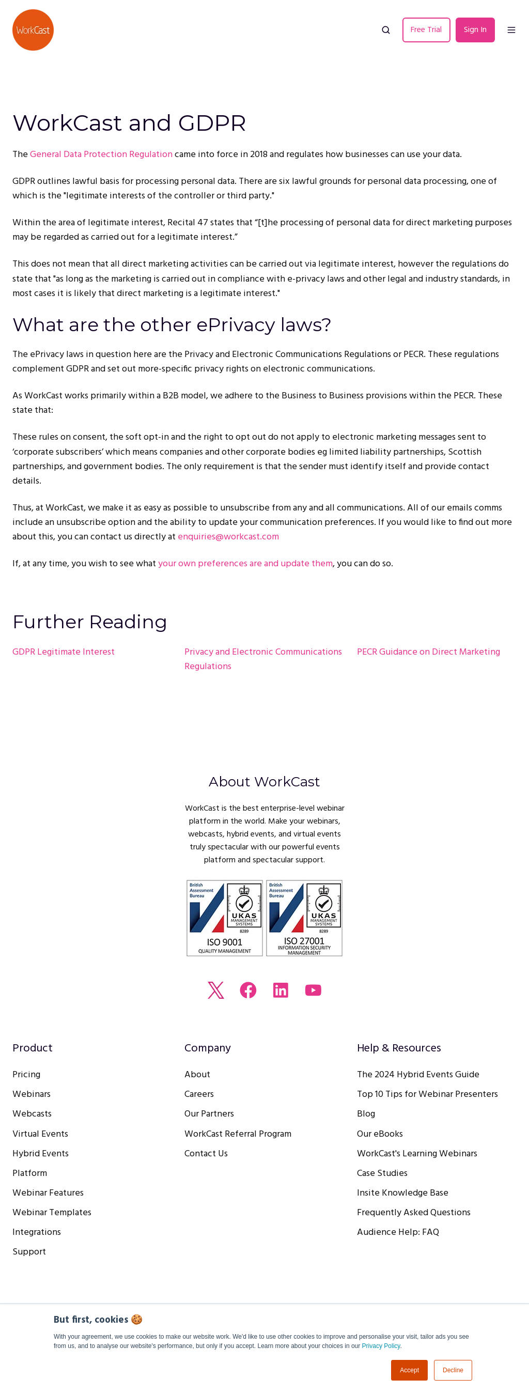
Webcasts (32, 1114)
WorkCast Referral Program (237, 1134)
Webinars (31, 1094)
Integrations (36, 1232)
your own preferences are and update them (245, 563)
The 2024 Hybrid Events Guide (418, 1074)
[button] (386, 30)
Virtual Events (40, 1134)
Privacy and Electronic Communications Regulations (263, 659)
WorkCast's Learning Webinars (417, 1154)
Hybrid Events (40, 1154)
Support (29, 1252)
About (197, 1074)
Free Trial (426, 30)
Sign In (475, 30)
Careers (199, 1094)
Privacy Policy (381, 1346)
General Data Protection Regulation (101, 154)
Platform (29, 1173)
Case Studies (382, 1173)
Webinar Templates (51, 1212)
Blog (366, 1114)
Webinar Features (48, 1193)
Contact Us (206, 1154)
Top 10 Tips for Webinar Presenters (427, 1094)
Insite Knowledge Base (402, 1193)
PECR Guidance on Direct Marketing (428, 652)
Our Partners (209, 1114)
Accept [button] (409, 1370)
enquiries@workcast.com (228, 537)
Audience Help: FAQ (398, 1232)
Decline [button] (453, 1370)
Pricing (26, 1074)
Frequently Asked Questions (414, 1212)
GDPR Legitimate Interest (63, 652)
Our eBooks (380, 1134)
